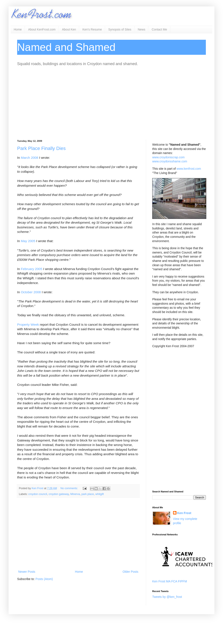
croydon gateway (59, 494)
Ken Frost (184, 513)
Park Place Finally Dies (41, 148)
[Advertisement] (111, 103)
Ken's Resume (92, 29)
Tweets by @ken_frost (167, 597)
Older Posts (130, 571)
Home (18, 29)
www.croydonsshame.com (169, 161)
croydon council (37, 494)
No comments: (69, 488)
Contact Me (159, 29)
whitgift (99, 494)
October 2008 (31, 292)
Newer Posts (26, 571)
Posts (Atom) (44, 579)
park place (87, 494)
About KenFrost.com (42, 29)
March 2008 (29, 157)
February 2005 (31, 269)
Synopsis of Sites (119, 29)
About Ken (69, 29)
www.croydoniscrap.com (168, 157)
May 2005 (28, 241)
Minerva (75, 494)
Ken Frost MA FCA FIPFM (169, 581)
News (141, 29)
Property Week (28, 324)
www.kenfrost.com (189, 168)
